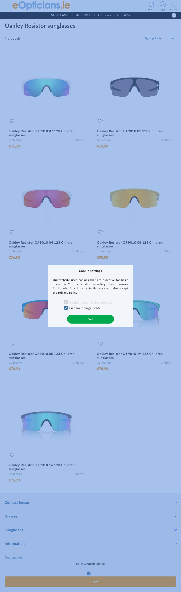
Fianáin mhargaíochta (85, 308)
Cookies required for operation (92, 302)
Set (90, 319)
